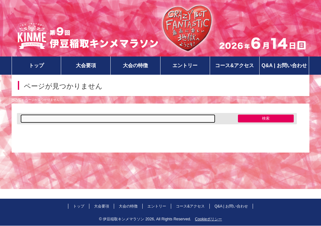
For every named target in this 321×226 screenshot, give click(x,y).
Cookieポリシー (208, 219)
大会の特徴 (128, 206)
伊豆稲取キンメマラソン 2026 (128, 219)
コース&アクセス (190, 206)
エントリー (156, 206)
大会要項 (101, 206)
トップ (78, 206)
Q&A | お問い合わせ (231, 206)
